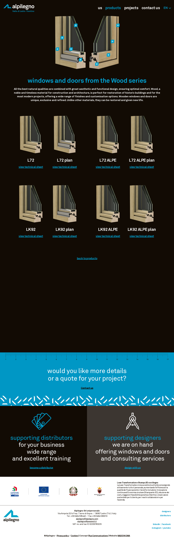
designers (166, 511)
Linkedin (156, 524)
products (113, 8)
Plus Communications (98, 536)
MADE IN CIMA (124, 536)
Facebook (166, 524)
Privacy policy (63, 536)
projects (131, 8)
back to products (87, 258)
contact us (151, 8)
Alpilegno (18, 8)
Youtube (167, 528)
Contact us (87, 388)
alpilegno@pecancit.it (87, 521)
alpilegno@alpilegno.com (87, 519)
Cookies (74, 536)
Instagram (156, 528)
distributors (165, 516)
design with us (133, 468)
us (100, 8)
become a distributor (41, 468)
